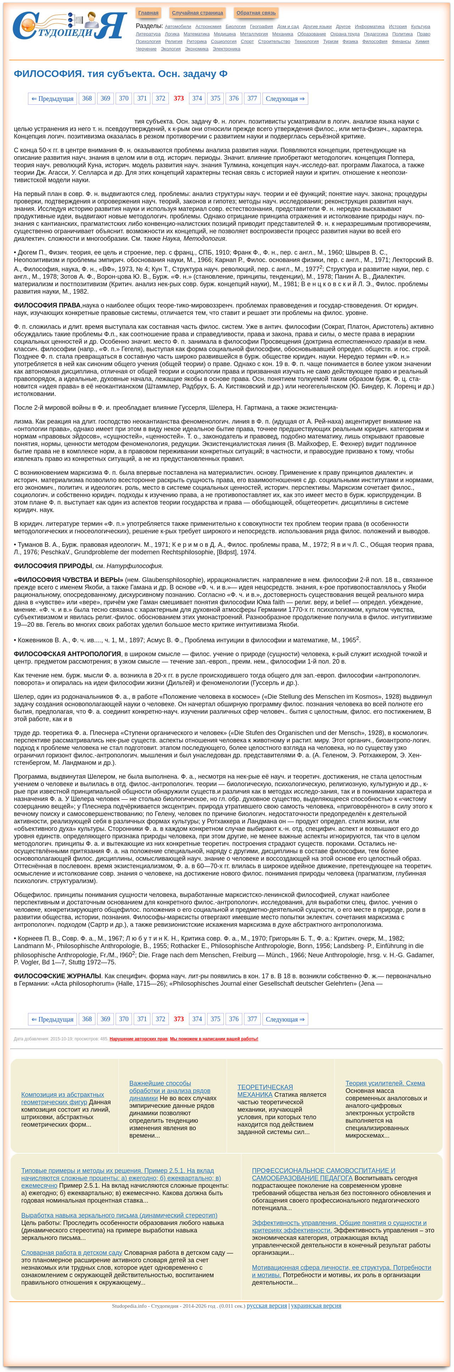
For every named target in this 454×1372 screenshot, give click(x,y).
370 (124, 98)
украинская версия (316, 1305)
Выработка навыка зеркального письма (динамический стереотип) (119, 1215)
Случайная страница (197, 13)
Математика (197, 34)
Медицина (225, 34)
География (261, 26)
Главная (148, 13)
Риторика (197, 41)
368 (87, 98)
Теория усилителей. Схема (385, 1083)
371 (142, 98)
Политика (402, 34)
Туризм (330, 41)
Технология (306, 41)
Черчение (146, 48)
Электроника (226, 48)
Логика (172, 34)
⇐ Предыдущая (52, 98)
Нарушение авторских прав (138, 1038)
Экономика (197, 48)
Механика (282, 34)
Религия (173, 41)
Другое (343, 26)
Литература (148, 34)
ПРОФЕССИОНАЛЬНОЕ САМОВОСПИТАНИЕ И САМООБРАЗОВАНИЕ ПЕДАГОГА (323, 1174)
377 (252, 98)
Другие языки (317, 26)
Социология (224, 41)
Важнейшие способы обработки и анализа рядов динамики (170, 1091)
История (398, 26)
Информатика (370, 26)
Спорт (247, 41)
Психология (148, 41)
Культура (420, 26)
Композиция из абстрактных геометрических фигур (62, 1098)
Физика (350, 41)
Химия (422, 41)
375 (215, 98)
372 (160, 98)
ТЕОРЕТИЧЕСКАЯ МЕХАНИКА (265, 1091)
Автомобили (178, 26)
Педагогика (376, 34)
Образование (312, 34)
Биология (236, 26)
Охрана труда (345, 34)
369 (105, 98)
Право (424, 34)
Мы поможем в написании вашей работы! (214, 1038)
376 (234, 98)
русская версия (267, 1305)
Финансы (401, 41)
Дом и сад (288, 26)
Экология (171, 48)
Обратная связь (256, 13)
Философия (374, 41)
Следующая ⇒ (285, 98)
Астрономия (208, 26)
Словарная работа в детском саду (71, 1252)
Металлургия (254, 34)
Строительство (274, 41)
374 (197, 98)
